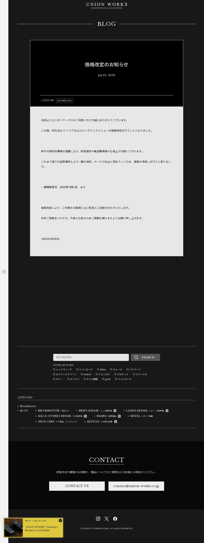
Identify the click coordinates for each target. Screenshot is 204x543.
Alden (103, 369)
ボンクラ (74, 379)
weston (87, 374)
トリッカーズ (86, 369)
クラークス (141, 374)
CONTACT (106, 460)
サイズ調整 (92, 379)
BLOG (106, 24)
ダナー (59, 379)
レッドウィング (64, 369)
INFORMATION (64, 100)
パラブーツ (135, 369)
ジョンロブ (104, 374)
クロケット (123, 374)
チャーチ (117, 369)
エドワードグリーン (66, 374)
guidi (107, 379)
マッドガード (124, 379)
